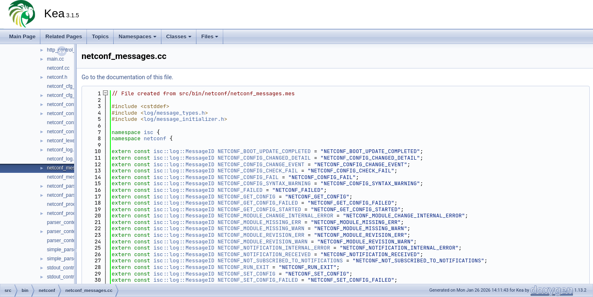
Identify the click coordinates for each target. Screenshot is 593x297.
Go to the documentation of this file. (127, 77)
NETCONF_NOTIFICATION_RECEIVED (264, 254)
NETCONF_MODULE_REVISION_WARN (262, 241)
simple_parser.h (64, 259)
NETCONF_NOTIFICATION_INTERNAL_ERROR (273, 247)
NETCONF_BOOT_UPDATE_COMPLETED (264, 151)
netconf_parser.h (65, 195)
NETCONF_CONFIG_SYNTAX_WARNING (264, 183)
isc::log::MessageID (183, 151)
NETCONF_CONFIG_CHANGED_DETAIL (264, 157)
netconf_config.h (65, 113)
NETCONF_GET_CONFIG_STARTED (259, 209)
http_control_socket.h (70, 50)
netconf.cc (58, 68)
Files (210, 36)
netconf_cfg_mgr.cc (68, 86)
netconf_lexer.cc (65, 141)
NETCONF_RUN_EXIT (243, 267)
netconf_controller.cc (69, 122)
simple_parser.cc (65, 249)
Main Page (22, 36)
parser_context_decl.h (71, 240)
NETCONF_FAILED (239, 189)
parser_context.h (65, 231)
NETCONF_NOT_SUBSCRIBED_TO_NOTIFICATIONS (280, 260)
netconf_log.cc (63, 150)
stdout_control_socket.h (73, 277)
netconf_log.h (62, 159)
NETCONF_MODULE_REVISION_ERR (260, 234)
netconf (155, 138)
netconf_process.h (67, 213)
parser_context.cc (66, 222)
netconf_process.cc (68, 204)
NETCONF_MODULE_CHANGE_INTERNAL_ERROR (275, 215)
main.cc (55, 59)
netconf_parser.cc (66, 186)
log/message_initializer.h (184, 119)
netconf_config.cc (66, 104)
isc (148, 132)
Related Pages (63, 36)
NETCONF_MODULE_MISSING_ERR (259, 222)
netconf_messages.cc (71, 168)
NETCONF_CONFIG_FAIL (247, 177)
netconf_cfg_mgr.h (67, 95)
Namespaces (137, 36)
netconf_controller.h (68, 131)
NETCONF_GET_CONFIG (246, 196)
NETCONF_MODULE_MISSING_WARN (260, 228)
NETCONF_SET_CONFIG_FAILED (257, 279)
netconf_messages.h (70, 177)
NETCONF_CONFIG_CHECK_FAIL (257, 170)
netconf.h (57, 77)
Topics (100, 36)
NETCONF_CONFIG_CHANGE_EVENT (260, 164)
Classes (178, 36)
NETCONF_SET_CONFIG (246, 273)
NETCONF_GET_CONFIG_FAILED (257, 202)
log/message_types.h (174, 112)
